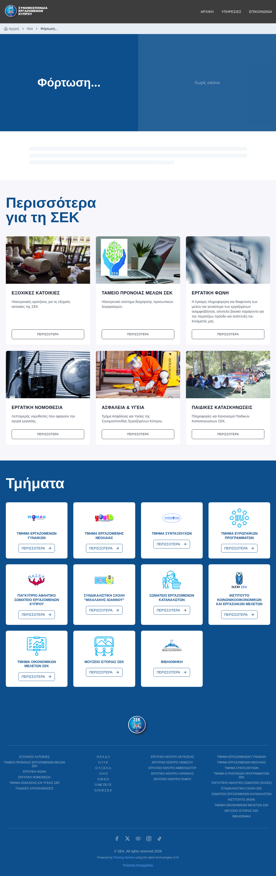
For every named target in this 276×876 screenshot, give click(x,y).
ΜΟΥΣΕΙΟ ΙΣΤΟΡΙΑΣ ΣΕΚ (241, 811)
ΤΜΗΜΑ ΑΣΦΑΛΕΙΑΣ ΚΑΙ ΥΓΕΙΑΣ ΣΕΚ (34, 783)
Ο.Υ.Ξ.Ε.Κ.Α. (103, 768)
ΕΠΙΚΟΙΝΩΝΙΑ (260, 12)
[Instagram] (148, 838)
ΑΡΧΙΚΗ (207, 12)
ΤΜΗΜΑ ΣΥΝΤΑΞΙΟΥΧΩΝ (241, 768)
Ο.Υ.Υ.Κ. (103, 762)
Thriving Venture (123, 857)
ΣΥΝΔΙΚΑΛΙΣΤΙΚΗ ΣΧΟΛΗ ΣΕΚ (241, 788)
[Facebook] (116, 838)
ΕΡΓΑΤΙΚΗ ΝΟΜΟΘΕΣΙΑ (34, 777)
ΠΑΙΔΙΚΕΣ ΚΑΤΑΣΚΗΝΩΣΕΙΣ (34, 788)
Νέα (30, 29)
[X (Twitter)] (127, 838)
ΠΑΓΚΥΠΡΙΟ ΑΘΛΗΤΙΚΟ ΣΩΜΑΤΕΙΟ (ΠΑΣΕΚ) (241, 783)
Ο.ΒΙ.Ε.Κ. (103, 779)
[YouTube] (138, 838)
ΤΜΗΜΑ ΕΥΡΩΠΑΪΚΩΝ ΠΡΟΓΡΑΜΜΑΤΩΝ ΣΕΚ (241, 775)
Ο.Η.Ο (103, 773)
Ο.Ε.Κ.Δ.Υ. (103, 757)
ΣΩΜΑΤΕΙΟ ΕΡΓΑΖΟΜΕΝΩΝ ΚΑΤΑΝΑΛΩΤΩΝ (242, 794)
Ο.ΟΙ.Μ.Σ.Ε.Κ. (103, 790)
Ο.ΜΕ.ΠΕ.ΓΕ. (103, 785)
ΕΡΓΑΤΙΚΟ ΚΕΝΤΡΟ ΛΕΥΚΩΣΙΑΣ (172, 757)
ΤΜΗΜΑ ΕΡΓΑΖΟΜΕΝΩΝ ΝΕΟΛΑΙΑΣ (241, 762)
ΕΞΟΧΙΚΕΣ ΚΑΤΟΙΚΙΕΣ (34, 757)
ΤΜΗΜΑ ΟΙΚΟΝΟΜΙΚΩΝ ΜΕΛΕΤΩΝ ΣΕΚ (241, 805)
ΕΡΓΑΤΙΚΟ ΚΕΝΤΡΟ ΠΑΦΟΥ (172, 779)
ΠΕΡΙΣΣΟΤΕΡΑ (37, 548)
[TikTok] (159, 838)
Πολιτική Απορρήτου (138, 865)
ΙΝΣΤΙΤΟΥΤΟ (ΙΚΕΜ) (241, 799)
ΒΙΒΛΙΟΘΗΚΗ (242, 816)
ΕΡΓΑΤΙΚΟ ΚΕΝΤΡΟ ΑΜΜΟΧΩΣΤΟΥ (172, 768)
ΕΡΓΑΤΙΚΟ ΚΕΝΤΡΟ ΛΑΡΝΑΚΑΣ (172, 773)
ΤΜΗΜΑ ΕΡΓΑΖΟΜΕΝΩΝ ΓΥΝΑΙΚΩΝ (241, 757)
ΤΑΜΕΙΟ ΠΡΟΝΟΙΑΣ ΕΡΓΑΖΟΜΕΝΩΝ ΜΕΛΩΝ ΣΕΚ (34, 764)
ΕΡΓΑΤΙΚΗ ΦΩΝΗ (34, 771)
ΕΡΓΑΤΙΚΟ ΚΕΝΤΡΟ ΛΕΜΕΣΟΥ (172, 762)
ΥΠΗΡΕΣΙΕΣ (231, 12)
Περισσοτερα (48, 334)
